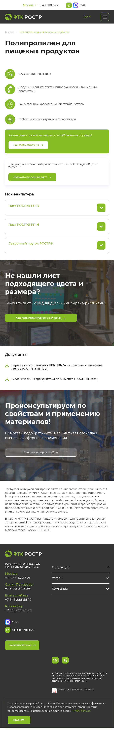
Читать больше (81, 710)
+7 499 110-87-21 (49, 5)
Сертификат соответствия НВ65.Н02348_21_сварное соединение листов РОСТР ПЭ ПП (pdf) (54, 367)
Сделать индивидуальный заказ (41, 317)
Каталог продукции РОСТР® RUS (76, 692)
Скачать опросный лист (32, 177)
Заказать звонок (22, 647)
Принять (19, 720)
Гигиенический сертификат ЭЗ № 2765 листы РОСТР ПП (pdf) (51, 380)
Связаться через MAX (41, 453)
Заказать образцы (28, 145)
